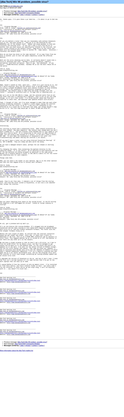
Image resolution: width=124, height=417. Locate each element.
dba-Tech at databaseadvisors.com (12, 331)
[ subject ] (34, 14)
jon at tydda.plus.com (15, 6)
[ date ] (22, 14)
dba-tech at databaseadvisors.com (13, 33)
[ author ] (41, 14)
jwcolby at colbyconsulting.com (28, 30)
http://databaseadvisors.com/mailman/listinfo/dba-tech (20, 333)
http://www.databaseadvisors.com (18, 335)
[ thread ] (28, 14)
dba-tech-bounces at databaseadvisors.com (20, 86)
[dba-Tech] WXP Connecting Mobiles (27, 13)
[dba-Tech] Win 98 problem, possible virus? (32, 11)
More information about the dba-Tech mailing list (16, 414)
